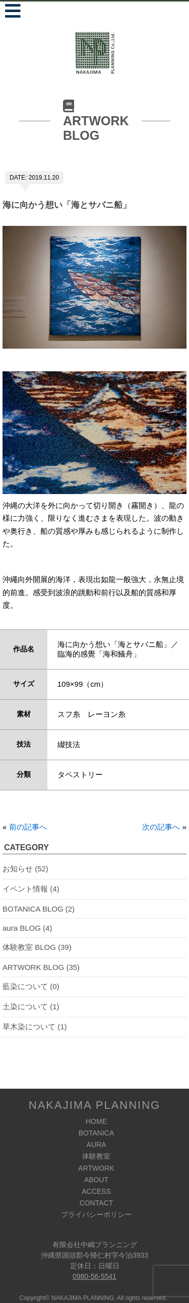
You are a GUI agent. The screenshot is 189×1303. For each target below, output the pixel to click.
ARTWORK (96, 1168)
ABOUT (96, 1180)
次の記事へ (161, 827)
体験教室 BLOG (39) (37, 947)
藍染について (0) (31, 986)
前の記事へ (28, 827)
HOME (96, 1121)
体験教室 (96, 1156)
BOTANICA (96, 1133)
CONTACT (96, 1203)
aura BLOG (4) (27, 928)
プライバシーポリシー (96, 1214)
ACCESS (96, 1191)
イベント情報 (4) (31, 888)
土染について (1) (31, 1006)
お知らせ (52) (25, 868)
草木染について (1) (35, 1026)
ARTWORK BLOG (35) (41, 967)
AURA (96, 1145)
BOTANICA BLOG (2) (39, 909)
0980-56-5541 (94, 1276)
